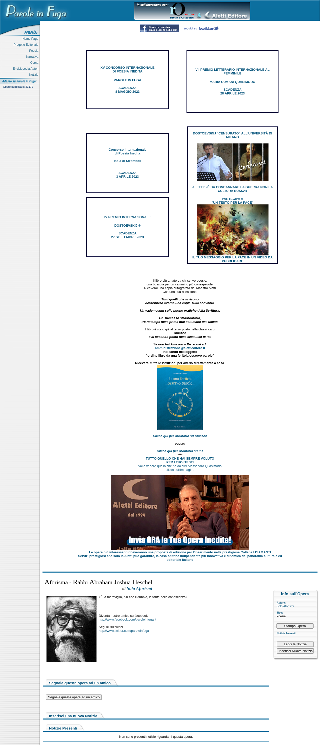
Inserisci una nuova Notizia (73, 716)
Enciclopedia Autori (26, 68)
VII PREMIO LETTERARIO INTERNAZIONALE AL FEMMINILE (233, 71)
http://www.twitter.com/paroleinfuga (124, 631)
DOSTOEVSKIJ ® (127, 225)
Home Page (31, 38)
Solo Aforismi (285, 606)
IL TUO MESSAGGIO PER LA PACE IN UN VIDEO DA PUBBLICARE (232, 259)
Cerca (35, 62)
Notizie (34, 74)
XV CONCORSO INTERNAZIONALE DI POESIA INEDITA (127, 69)
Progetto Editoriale (27, 44)
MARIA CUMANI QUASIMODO (233, 82)
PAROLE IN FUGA (127, 80)
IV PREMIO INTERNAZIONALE (127, 217)
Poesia (34, 50)
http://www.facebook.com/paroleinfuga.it (127, 619)
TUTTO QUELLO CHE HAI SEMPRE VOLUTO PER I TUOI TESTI (180, 460)
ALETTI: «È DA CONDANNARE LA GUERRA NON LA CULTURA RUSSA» (232, 189)
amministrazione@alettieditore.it (180, 348)
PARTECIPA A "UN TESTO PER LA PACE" (232, 200)
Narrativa (33, 56)
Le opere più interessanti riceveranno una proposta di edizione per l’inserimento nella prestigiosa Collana (180, 552)
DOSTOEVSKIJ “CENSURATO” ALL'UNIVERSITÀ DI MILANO (232, 135)
